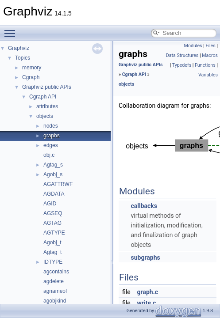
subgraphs (145, 257)
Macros (210, 55)
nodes (50, 126)
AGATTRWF (58, 184)
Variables (208, 75)
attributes (47, 106)
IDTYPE (52, 262)
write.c (146, 303)
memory (31, 67)
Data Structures (182, 55)
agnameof (55, 291)
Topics (22, 58)
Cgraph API (42, 97)
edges (50, 145)
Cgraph (30, 77)
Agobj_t (52, 242)
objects (44, 116)
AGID (49, 204)
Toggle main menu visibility (11, 29)
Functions (205, 65)
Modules (193, 46)
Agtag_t (52, 252)
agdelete (53, 281)
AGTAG (52, 223)
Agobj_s (52, 174)
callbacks (144, 205)
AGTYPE (54, 233)
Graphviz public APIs (46, 87)
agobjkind (54, 301)
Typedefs (182, 65)
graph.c (147, 291)
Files (211, 46)
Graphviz (18, 48)
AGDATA (54, 194)
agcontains (56, 272)
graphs (51, 135)
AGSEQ (52, 213)
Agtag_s (53, 165)
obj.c (48, 155)
